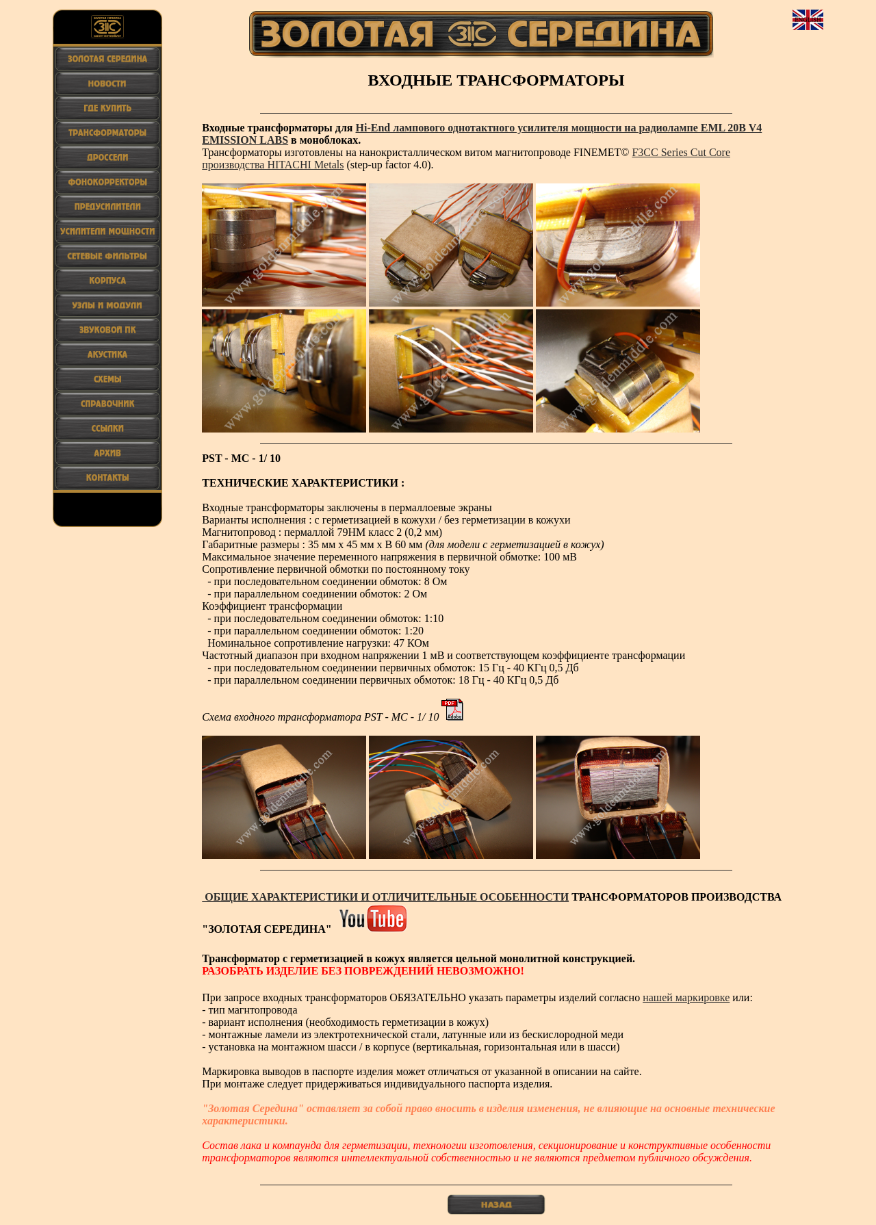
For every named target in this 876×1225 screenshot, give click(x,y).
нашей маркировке (686, 997)
